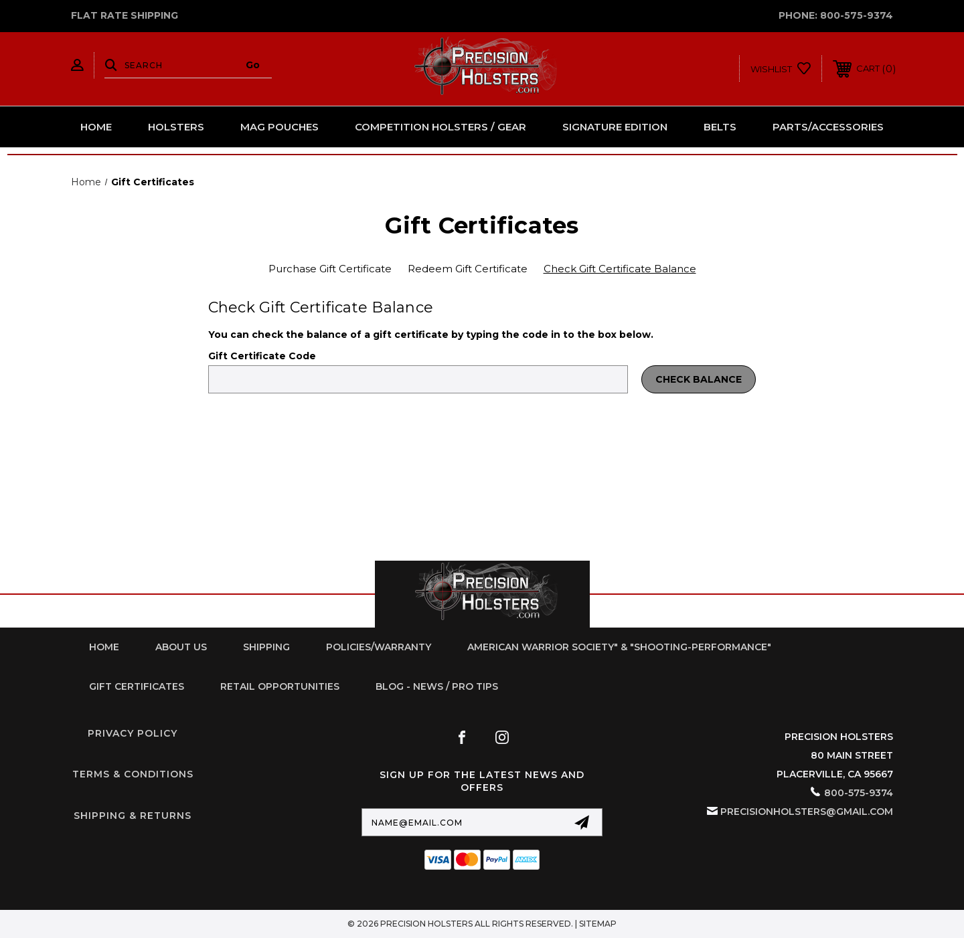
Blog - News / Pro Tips (437, 686)
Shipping (266, 647)
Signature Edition (614, 126)
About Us (181, 647)
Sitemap (598, 924)
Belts (720, 126)
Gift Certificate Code (262, 356)
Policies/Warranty (378, 647)
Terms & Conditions (132, 774)
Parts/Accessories (828, 126)
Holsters (176, 126)
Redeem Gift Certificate (468, 268)
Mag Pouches (279, 126)
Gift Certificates (136, 686)
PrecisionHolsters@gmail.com (806, 812)
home (104, 647)
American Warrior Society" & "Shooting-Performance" (619, 647)
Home (96, 126)
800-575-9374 (856, 15)
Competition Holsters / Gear (440, 126)
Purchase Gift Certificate (330, 268)
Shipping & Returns (132, 816)
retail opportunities (279, 686)
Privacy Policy (132, 733)
